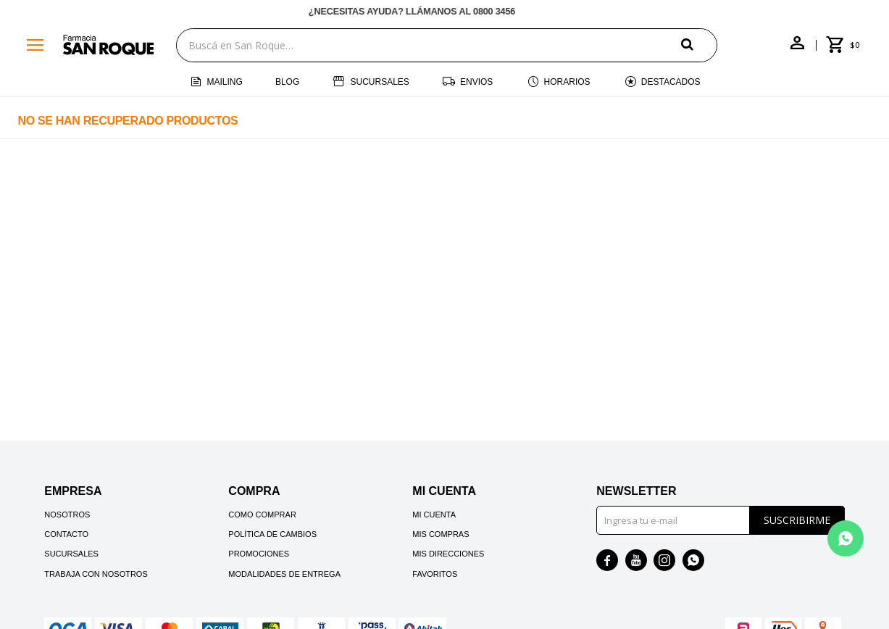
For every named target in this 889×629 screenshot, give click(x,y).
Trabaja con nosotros (95, 574)
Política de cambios (272, 534)
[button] (699, 44)
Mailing (224, 82)
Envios (476, 82)
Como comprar (262, 514)
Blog (287, 82)
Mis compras (440, 534)
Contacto (66, 534)
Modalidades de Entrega (284, 574)
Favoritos (434, 574)
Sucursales (379, 82)
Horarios (567, 82)
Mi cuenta (434, 514)
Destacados (671, 82)
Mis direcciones (448, 553)
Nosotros (67, 514)
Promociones (258, 553)
